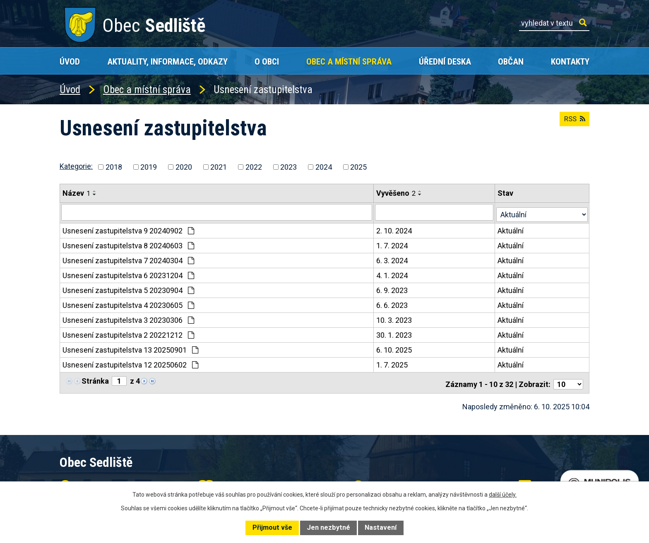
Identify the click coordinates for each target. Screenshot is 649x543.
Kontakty (570, 61)
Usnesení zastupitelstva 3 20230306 (128, 318)
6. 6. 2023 (393, 303)
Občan (511, 61)
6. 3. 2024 (393, 258)
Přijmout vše (272, 527)
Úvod (70, 61)
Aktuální (512, 228)
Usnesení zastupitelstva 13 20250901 (130, 348)
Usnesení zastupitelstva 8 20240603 (128, 243)
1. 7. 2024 (393, 243)
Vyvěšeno (396, 193)
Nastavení (381, 527)
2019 (148, 167)
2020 (183, 167)
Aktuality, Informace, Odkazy (167, 61)
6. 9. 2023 (393, 288)
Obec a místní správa (349, 61)
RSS (573, 122)
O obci (267, 61)
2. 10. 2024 (395, 228)
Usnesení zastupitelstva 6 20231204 (128, 273)
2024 (323, 167)
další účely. (503, 494)
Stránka (95, 379)
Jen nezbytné (328, 527)
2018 (114, 167)
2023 (288, 167)
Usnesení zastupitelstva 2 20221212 (128, 333)
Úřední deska (445, 61)
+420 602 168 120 (255, 480)
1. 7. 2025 (393, 362)
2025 (358, 167)
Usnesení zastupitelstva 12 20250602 (130, 362)
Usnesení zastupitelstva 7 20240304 (128, 258)
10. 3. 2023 (395, 318)
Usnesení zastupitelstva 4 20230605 (128, 303)
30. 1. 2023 (395, 333)
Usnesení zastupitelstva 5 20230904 (128, 288)
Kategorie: (76, 166)
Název (76, 193)
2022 (253, 167)
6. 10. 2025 (395, 348)
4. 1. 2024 (393, 273)
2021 (218, 167)
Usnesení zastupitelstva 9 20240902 (128, 228)
